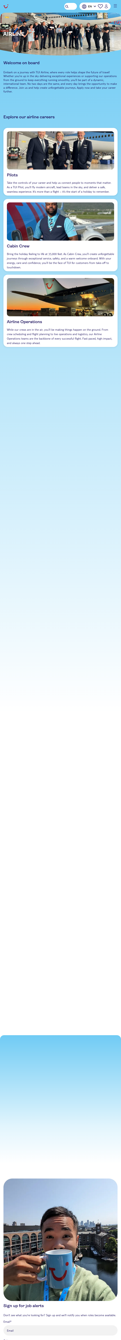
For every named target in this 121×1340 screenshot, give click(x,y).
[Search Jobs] (70, 6)
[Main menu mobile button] (114, 5)
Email (6, 1321)
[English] (89, 6)
